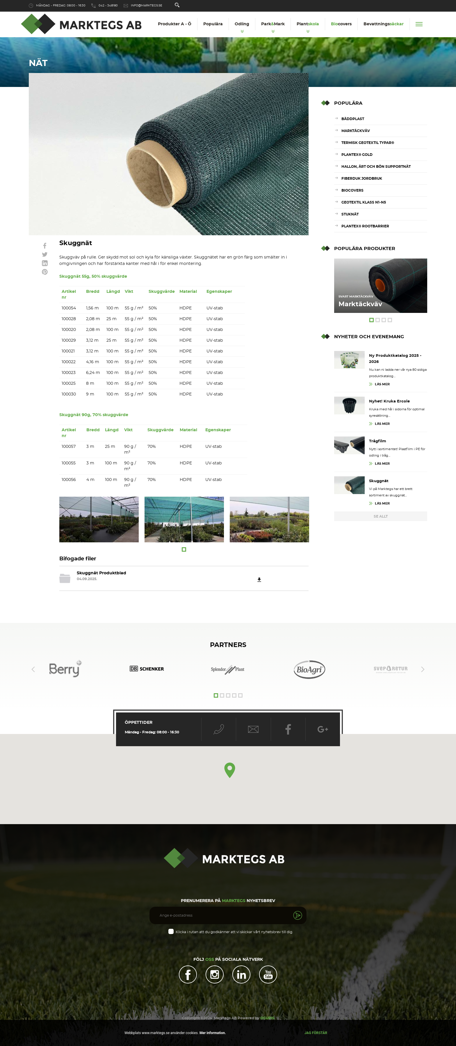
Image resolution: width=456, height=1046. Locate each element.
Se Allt (381, 516)
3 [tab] (384, 320)
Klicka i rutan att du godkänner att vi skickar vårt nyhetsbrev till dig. (234, 928)
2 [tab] (377, 320)
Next (422, 665)
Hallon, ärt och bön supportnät (376, 166)
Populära (213, 24)
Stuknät (350, 214)
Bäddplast (352, 119)
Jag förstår (315, 1033)
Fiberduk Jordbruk (361, 178)
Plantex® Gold (357, 154)
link (44, 246)
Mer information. (212, 1033)
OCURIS (267, 1014)
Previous (33, 665)
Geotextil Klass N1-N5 (363, 202)
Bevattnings (384, 24)
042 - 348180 (108, 5)
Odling (242, 24)
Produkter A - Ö (174, 24)
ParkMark (273, 24)
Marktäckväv (355, 131)
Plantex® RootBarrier (365, 226)
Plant (308, 24)
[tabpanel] (99, 519)
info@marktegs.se (146, 5)
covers (341, 24)
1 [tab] (184, 549)
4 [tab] (390, 320)
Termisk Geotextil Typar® (367, 143)
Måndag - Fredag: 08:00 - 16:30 (61, 5)
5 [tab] (240, 691)
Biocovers (352, 190)
